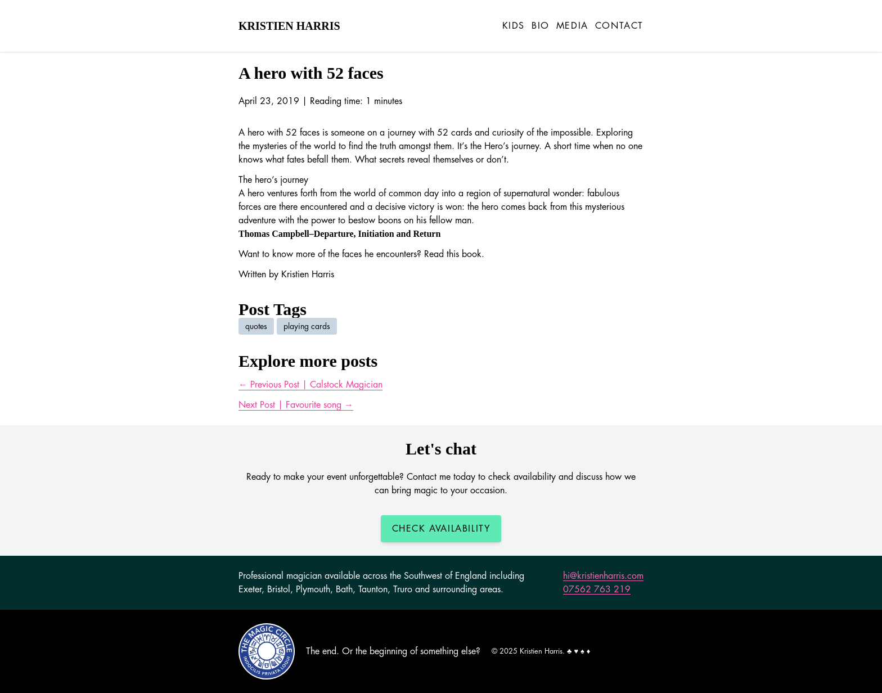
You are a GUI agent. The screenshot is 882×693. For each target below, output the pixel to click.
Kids (513, 25)
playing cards (307, 326)
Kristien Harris (289, 26)
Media (572, 25)
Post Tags (272, 309)
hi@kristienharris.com (603, 576)
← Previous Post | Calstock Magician (310, 384)
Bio (541, 25)
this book (464, 254)
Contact (619, 25)
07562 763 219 (597, 589)
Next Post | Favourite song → (295, 405)
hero (256, 193)
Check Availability (441, 528)
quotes (256, 326)
